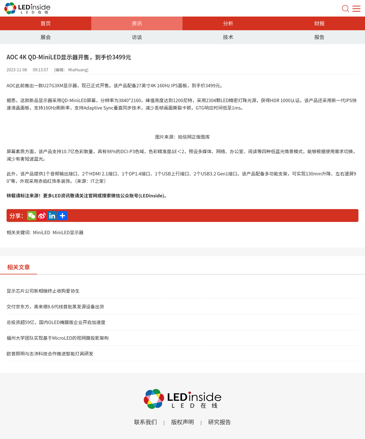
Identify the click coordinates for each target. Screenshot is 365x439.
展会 (45, 37)
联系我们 (145, 422)
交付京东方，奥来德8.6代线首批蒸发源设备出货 (55, 306)
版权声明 (182, 422)
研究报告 (219, 422)
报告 (319, 37)
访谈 (137, 37)
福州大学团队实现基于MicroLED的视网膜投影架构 (58, 337)
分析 (228, 23)
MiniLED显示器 (68, 232)
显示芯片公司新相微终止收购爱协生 (43, 290)
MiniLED (41, 232)
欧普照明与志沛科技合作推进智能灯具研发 (50, 353)
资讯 (137, 23)
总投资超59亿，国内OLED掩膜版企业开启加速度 (56, 322)
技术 (228, 37)
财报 (319, 23)
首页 (45, 23)
